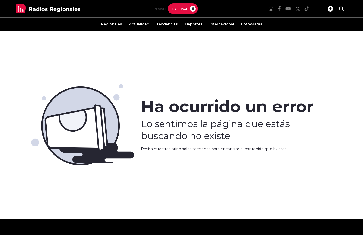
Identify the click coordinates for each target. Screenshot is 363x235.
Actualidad (139, 24)
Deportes (194, 24)
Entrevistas (251, 24)
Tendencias (167, 24)
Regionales (111, 24)
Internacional (222, 24)
